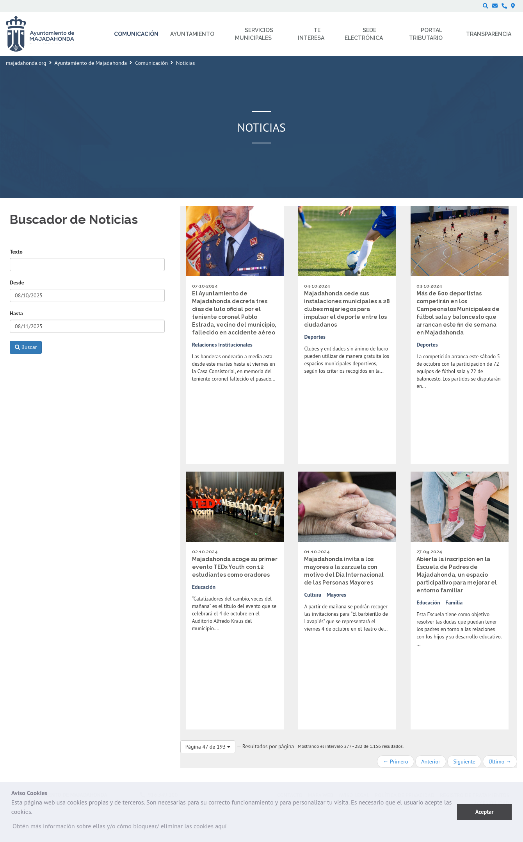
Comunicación (151, 62)
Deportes (314, 336)
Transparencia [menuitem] (488, 34)
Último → (500, 761)
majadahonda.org (26, 62)
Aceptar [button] (484, 811)
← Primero (395, 761)
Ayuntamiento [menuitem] (192, 34)
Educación (203, 586)
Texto (16, 251)
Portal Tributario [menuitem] (426, 34)
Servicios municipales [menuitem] (254, 34)
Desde (17, 282)
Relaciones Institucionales (222, 344)
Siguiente (464, 761)
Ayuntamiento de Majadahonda (91, 62)
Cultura (312, 594)
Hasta (16, 313)
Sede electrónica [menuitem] (364, 34)
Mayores (336, 594)
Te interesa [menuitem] (311, 34)
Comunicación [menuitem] (136, 34)
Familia (454, 602)
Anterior (430, 761)
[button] (119, 828)
